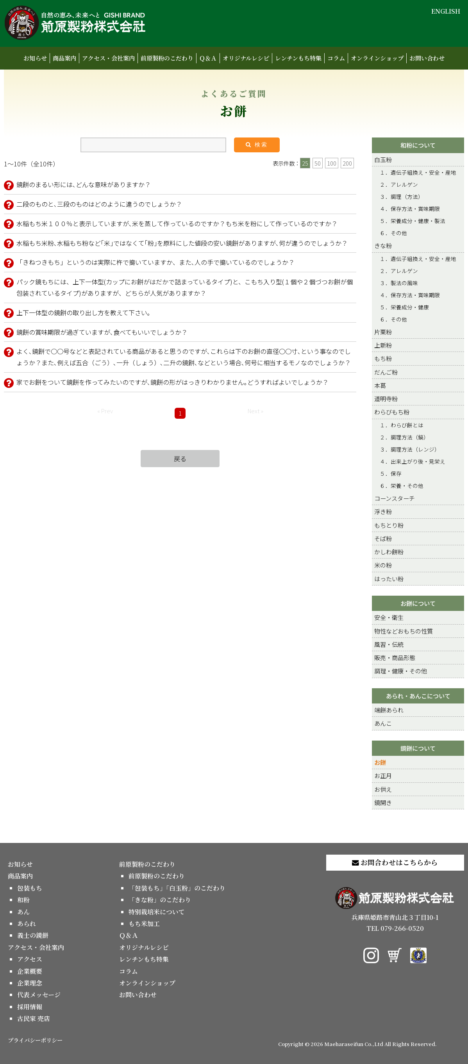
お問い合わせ (427, 58)
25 (305, 163)
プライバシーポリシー (35, 1040)
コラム (336, 58)
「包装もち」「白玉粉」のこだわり (177, 888)
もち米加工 (144, 923)
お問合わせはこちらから (395, 862)
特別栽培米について (157, 911)
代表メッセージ (39, 994)
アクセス (29, 959)
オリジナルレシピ (246, 58)
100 (331, 163)
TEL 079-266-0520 (395, 928)
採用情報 (29, 1006)
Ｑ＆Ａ (208, 58)
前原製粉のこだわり (167, 58)
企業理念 (29, 982)
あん (23, 911)
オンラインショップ (377, 58)
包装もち (29, 888)
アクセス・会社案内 (108, 58)
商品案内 (64, 58)
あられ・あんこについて (418, 695)
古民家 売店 (33, 1018)
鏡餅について (418, 748)
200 (347, 163)
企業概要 (29, 971)
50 (317, 163)
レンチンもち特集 (298, 58)
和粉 (23, 899)
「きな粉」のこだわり (160, 899)
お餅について (418, 603)
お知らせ (35, 58)
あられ (26, 923)
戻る (180, 458)
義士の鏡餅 (32, 935)
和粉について (418, 145)
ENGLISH (445, 11)
